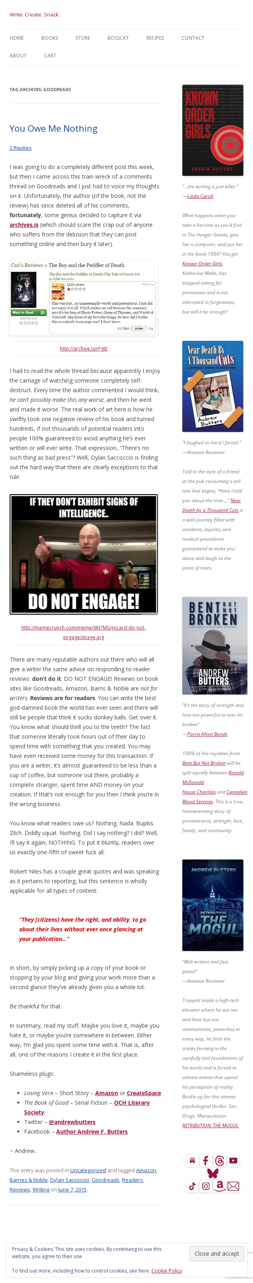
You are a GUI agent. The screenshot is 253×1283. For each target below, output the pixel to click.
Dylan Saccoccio (69, 1179)
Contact (193, 38)
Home (17, 38)
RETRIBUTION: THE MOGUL (210, 1125)
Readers (132, 1179)
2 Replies (21, 147)
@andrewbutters (72, 1122)
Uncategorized (88, 1170)
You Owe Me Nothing (54, 128)
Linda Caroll (200, 196)
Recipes (155, 38)
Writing (41, 1189)
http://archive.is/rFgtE (84, 348)
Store (82, 38)
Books (49, 38)
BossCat (118, 38)
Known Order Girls (202, 263)
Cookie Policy (166, 1270)
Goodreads (106, 1179)
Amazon (106, 1093)
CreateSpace (144, 1093)
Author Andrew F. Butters (92, 1131)
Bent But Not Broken (204, 763)
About (18, 55)
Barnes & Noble (29, 1179)
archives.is (24, 224)
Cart (50, 55)
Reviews (20, 1189)
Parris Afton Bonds (207, 734)
